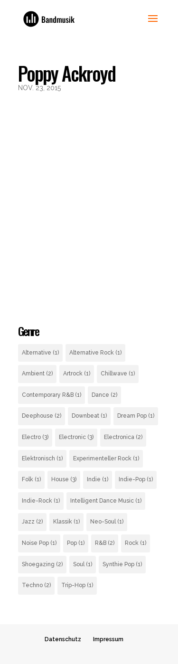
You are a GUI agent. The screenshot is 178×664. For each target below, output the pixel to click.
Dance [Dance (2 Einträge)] (104, 395)
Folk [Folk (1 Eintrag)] (31, 479)
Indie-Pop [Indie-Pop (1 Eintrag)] (136, 479)
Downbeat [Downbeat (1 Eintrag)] (89, 415)
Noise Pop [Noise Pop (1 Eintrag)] (39, 543)
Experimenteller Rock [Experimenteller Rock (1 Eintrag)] (106, 458)
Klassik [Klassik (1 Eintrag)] (66, 521)
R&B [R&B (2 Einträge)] (104, 543)
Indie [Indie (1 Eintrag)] (97, 479)
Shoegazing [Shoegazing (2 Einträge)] (42, 564)
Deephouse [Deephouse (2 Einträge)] (41, 415)
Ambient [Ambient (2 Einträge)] (37, 373)
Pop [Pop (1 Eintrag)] (75, 543)
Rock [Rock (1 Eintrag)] (135, 543)
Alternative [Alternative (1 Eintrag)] (40, 352)
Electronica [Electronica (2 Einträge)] (123, 437)
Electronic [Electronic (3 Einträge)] (76, 437)
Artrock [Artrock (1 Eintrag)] (76, 373)
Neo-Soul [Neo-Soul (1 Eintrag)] (106, 521)
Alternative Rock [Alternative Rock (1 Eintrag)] (95, 352)
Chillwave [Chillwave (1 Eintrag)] (118, 373)
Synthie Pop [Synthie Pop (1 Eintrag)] (122, 564)
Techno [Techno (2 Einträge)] (36, 585)
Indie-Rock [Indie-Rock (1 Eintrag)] (41, 500)
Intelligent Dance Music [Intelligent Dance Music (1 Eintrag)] (105, 500)
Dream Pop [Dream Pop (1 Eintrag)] (135, 415)
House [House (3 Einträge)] (63, 479)
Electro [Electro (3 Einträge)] (35, 437)
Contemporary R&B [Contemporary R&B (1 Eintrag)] (51, 395)
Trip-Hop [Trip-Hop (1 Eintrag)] (77, 585)
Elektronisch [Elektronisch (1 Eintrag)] (42, 458)
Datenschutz (63, 639)
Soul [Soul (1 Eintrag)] (82, 564)
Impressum (108, 639)
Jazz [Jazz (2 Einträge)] (32, 521)
